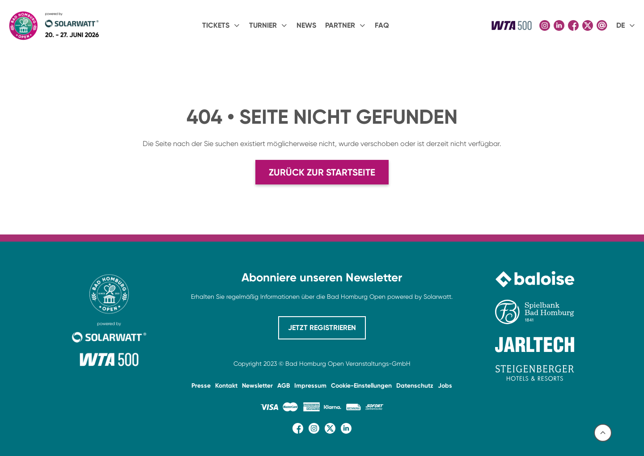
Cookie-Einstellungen (361, 385)
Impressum (310, 385)
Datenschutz (414, 385)
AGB (283, 385)
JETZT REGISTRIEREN (322, 327)
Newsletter (257, 385)
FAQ (382, 25)
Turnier (263, 25)
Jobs (445, 385)
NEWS (306, 25)
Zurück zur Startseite (322, 172)
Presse (201, 385)
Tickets (215, 25)
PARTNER (340, 25)
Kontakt (226, 385)
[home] (53, 25)
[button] (221, 25)
